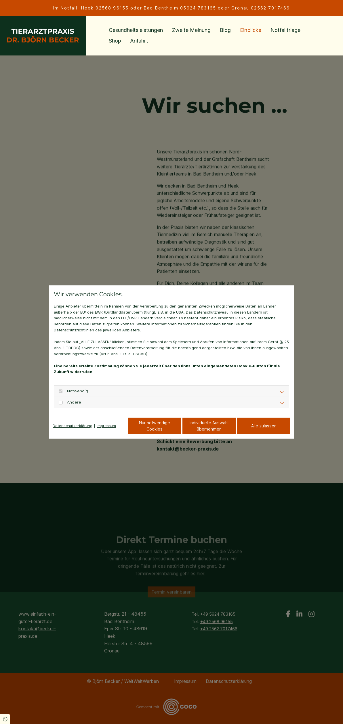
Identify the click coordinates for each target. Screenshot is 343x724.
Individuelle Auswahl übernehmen (209, 425)
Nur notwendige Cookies (154, 425)
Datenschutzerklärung (72, 425)
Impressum (106, 425)
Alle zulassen (264, 425)
